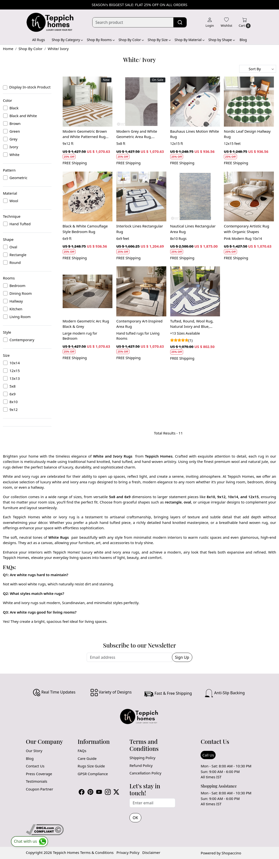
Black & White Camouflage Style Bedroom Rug (85, 229)
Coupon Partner (39, 789)
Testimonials (36, 781)
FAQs (82, 750)
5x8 (12, 386)
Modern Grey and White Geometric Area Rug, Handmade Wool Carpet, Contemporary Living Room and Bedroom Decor (139, 134)
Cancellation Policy (145, 773)
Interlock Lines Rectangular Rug (139, 229)
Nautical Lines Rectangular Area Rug (193, 229)
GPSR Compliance (93, 773)
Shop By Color (131, 39)
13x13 (14, 378)
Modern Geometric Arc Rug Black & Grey (86, 324)
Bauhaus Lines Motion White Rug (194, 134)
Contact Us (35, 766)
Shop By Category (67, 39)
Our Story (34, 750)
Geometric (18, 177)
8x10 (13, 401)
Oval (13, 247)
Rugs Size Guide (91, 766)
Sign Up (182, 657)
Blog (243, 39)
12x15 (14, 370)
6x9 (12, 394)
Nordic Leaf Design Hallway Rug (247, 134)
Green (14, 131)
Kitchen (15, 309)
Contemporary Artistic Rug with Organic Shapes (246, 229)
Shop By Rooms (100, 39)
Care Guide (87, 758)
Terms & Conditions (97, 852)
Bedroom (17, 285)
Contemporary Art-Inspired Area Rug (139, 324)
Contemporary (21, 340)
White (14, 154)
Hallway (16, 301)
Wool (13, 201)
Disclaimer (151, 852)
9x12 (13, 409)
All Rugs (38, 39)
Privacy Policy (128, 852)
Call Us (208, 755)
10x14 (14, 363)
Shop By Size (159, 39)
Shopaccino (231, 852)
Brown (14, 123)
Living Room (20, 316)
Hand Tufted (20, 224)
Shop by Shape (221, 39)
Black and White (23, 115)
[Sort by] (257, 69)
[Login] (210, 22)
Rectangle (17, 254)
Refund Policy (140, 765)
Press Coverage (39, 773)
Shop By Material (189, 39)
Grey (13, 139)
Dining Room (20, 293)
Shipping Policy (142, 757)
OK (135, 817)
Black (13, 108)
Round (15, 262)
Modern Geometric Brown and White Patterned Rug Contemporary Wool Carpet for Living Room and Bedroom (86, 134)
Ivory (13, 147)
